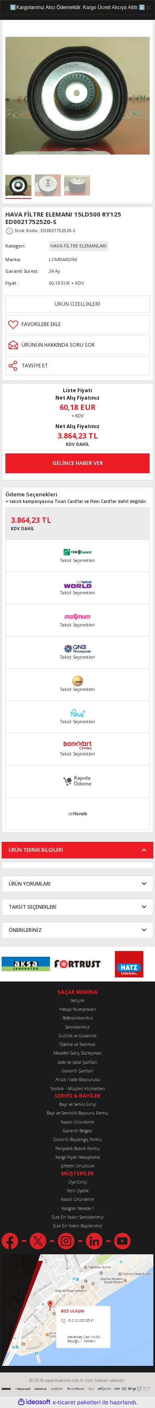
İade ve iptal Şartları (77, 1062)
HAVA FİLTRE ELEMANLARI (78, 246)
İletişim (77, 1000)
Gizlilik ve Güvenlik (77, 1036)
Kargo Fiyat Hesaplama (77, 1157)
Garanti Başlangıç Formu (77, 1139)
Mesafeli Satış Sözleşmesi (77, 1053)
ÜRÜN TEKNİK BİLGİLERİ (36, 849)
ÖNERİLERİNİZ (25, 930)
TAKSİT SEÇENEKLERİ (33, 906)
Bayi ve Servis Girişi (77, 1104)
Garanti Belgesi (77, 1131)
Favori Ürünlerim (77, 1122)
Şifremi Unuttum (78, 1166)
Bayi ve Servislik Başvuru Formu (77, 1113)
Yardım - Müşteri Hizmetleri (77, 1088)
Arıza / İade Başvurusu (77, 1079)
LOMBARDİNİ (63, 259)
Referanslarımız (77, 1018)
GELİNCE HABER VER (77, 463)
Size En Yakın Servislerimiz (78, 1217)
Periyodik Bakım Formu (77, 1148)
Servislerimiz (77, 1027)
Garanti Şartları (77, 1071)
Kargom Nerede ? (78, 1208)
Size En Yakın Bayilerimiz (78, 1226)
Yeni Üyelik (77, 1191)
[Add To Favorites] (77, 324)
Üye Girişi (77, 1182)
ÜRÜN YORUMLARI (29, 883)
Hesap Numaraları (78, 1009)
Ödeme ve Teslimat (77, 1044)
